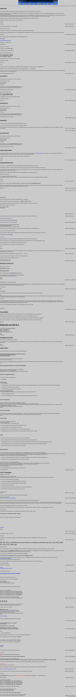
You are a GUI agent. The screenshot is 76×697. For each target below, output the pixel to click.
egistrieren (54, 3)
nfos (34, 3)
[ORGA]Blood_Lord (12, 497)
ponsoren (39, 3)
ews (20, 3)
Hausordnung (2, 38)
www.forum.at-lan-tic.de (39, 153)
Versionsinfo (74, 696)
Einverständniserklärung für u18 (5, 40)
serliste (25, 3)
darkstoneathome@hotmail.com (5, 558)
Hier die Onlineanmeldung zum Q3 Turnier (6, 568)
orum (30, 3)
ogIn (49, 3)
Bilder (44, 3)
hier (12, 222)
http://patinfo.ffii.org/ (9, 668)
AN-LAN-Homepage (3, 615)
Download (2, 527)
